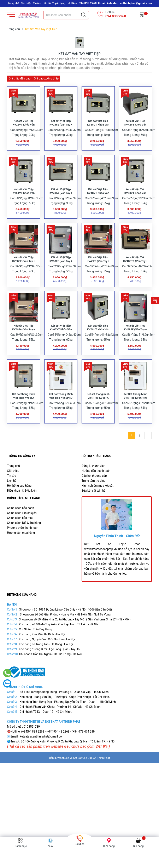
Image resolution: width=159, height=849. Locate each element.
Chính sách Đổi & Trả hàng (24, 540)
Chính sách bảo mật (20, 535)
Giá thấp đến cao (19, 78)
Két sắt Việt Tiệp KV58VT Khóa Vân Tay (135, 200)
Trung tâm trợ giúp (93, 498)
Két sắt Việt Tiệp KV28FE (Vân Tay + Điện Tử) (60, 128)
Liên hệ (47, 3)
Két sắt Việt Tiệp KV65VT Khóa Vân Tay (61, 343)
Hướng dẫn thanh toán (96, 488)
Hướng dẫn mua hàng (21, 550)
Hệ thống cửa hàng (19, 503)
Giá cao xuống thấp (46, 78)
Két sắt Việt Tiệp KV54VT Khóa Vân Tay (24, 200)
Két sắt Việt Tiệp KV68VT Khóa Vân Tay (98, 343)
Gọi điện (79, 843)
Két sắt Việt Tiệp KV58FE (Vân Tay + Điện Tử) (60, 272)
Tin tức (37, 3)
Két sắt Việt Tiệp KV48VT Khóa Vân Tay (98, 200)
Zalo (50, 846)
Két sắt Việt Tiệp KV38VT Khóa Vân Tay (98, 128)
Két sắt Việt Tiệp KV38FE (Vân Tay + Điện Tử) (23, 272)
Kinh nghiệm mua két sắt (97, 503)
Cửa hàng (109, 846)
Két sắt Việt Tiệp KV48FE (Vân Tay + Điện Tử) (98, 272)
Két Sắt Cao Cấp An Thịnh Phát (91, 775)
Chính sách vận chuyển (22, 530)
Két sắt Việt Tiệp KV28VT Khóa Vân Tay (24, 128)
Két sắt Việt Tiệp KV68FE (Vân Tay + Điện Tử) (135, 343)
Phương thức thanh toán (22, 545)
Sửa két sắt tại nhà (94, 508)
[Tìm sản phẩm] (66, 15)
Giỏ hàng (138, 846)
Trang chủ (13, 3)
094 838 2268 (115, 16)
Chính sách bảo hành (20, 526)
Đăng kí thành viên (93, 483)
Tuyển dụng (58, 3)
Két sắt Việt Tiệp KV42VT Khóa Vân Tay (135, 128)
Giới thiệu (26, 3)
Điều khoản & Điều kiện (21, 508)
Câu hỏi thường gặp (94, 493)
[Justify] (83, 15)
